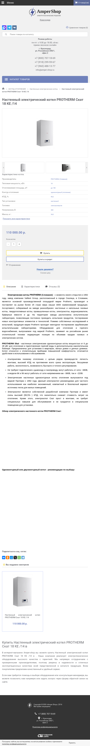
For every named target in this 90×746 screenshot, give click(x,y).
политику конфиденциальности (14, 744)
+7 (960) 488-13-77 (45, 66)
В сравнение (13, 265)
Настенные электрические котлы (42, 89)
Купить (45, 253)
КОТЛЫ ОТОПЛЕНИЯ (16, 89)
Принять (72, 743)
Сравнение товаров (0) (77, 28)
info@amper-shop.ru (45, 70)
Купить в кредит (45, 259)
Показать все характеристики (16, 219)
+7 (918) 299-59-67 (45, 62)
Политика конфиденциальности (45, 727)
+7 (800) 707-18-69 (45, 58)
